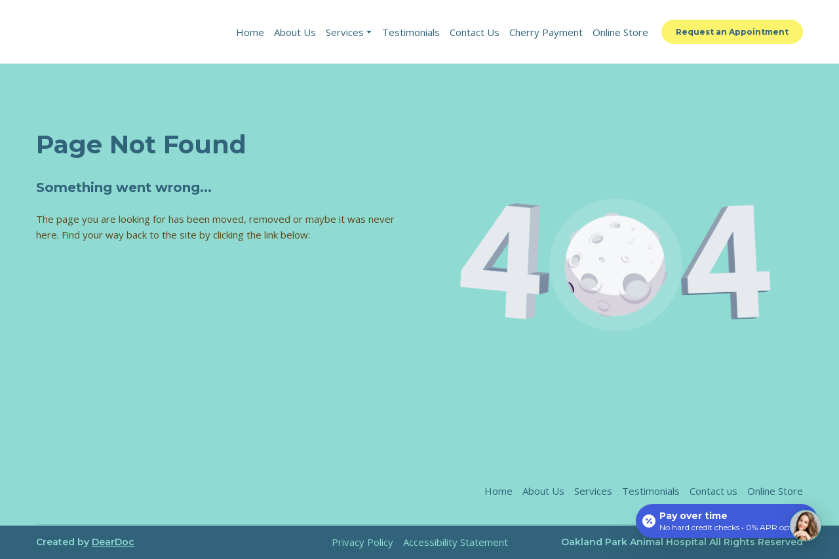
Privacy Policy (362, 542)
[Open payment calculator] (727, 521)
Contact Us (474, 32)
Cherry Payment (546, 32)
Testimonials (411, 32)
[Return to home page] (125, 32)
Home (250, 32)
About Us (295, 32)
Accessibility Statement (455, 542)
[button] (732, 32)
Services (345, 32)
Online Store (620, 32)
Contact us (713, 490)
